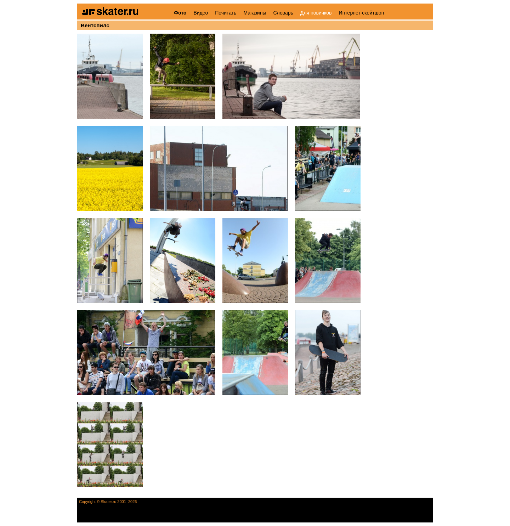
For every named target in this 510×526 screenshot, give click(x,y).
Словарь (283, 13)
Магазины (254, 13)
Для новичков (316, 13)
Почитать (225, 13)
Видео (200, 13)
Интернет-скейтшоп (361, 13)
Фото (180, 13)
